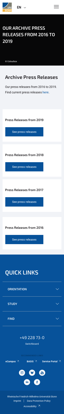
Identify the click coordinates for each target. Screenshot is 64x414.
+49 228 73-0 (32, 337)
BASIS (32, 361)
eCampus (12, 361)
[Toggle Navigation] (56, 6)
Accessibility (32, 406)
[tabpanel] (32, 40)
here (45, 92)
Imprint (17, 400)
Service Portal (51, 361)
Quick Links (21, 272)
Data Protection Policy (39, 400)
